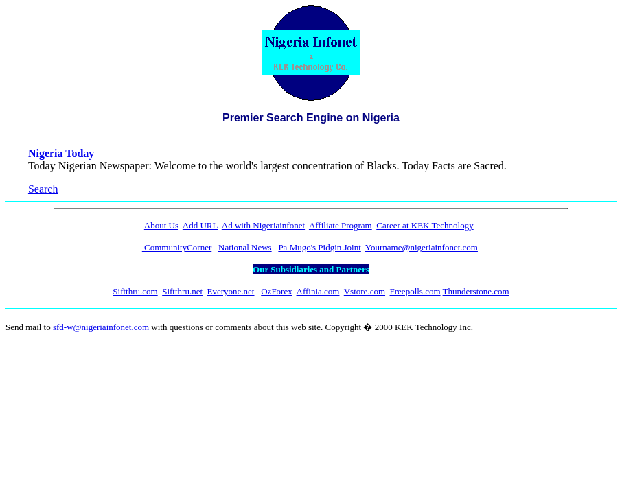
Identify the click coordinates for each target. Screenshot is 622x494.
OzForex (276, 291)
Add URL (200, 225)
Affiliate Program (340, 225)
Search (43, 189)
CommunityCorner (176, 247)
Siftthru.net (182, 291)
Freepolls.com (415, 291)
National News (245, 247)
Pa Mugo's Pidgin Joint (319, 247)
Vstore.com (364, 291)
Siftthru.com (135, 291)
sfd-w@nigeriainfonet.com (101, 327)
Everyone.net (231, 291)
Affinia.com (318, 291)
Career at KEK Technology (424, 225)
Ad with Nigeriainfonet (263, 225)
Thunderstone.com (476, 291)
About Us (161, 225)
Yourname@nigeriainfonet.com (421, 247)
